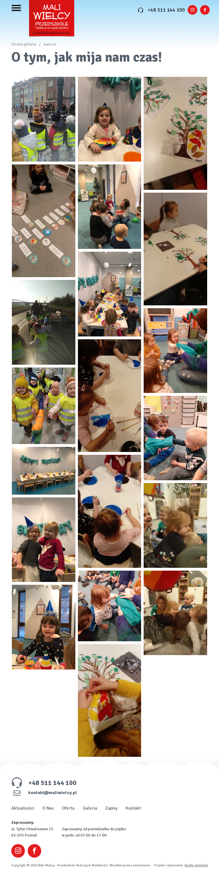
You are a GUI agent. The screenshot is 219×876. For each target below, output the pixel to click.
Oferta (68, 808)
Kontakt (133, 808)
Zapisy (111, 808)
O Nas (48, 808)
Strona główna (23, 44)
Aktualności (22, 808)
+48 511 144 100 (159, 10)
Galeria (49, 44)
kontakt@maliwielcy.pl (44, 792)
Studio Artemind (196, 865)
